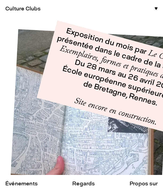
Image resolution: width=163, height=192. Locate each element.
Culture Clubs (23, 8)
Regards (83, 183)
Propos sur (144, 183)
